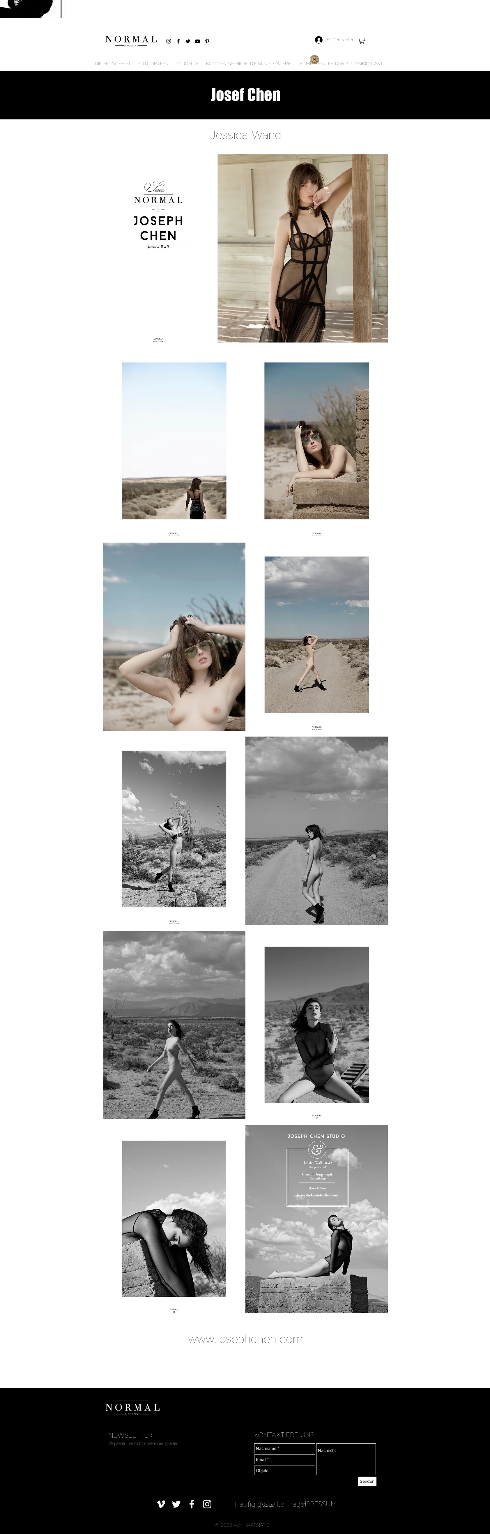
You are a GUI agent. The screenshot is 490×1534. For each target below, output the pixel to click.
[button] (362, 40)
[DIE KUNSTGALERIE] (271, 64)
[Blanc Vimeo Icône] (161, 1504)
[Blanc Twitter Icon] (176, 1504)
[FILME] (306, 64)
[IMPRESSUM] (317, 1504)
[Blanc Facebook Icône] (191, 1504)
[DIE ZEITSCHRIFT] (113, 64)
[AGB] (266, 1504)
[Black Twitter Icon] (188, 41)
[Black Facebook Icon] (178, 41)
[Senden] (367, 1481)
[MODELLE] (188, 64)
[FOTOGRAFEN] (153, 64)
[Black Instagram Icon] (169, 41)
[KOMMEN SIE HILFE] (227, 64)
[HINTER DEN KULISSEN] (342, 64)
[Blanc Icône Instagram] (207, 1504)
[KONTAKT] (373, 64)
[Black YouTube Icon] (197, 41)
